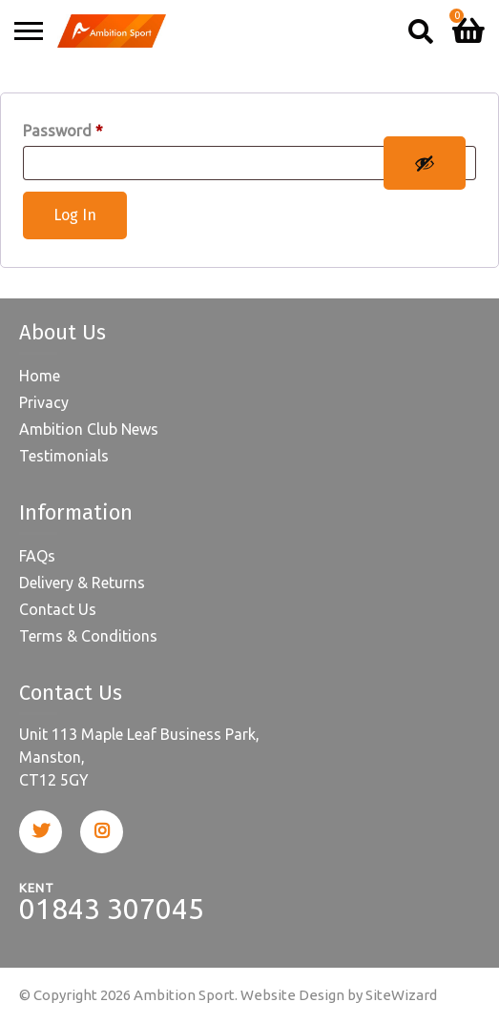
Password (63, 130)
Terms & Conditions (88, 635)
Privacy (44, 402)
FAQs (37, 555)
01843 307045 (111, 908)
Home (39, 375)
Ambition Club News (88, 429)
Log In (74, 215)
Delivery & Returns (82, 582)
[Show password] (425, 163)
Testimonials (64, 455)
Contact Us (57, 609)
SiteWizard (401, 995)
